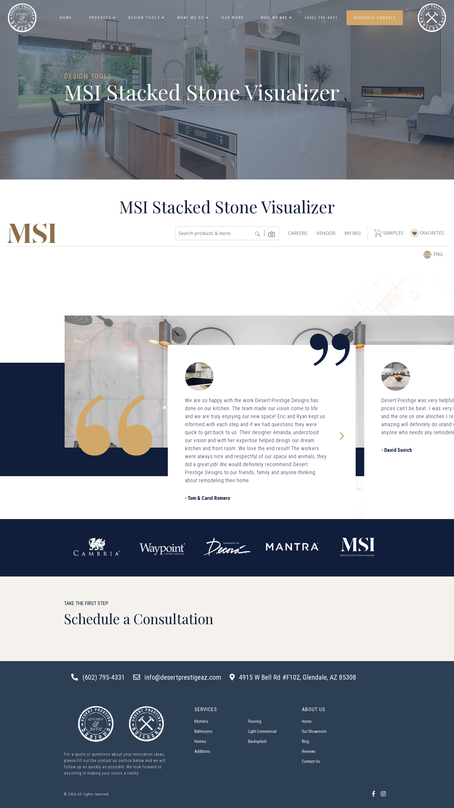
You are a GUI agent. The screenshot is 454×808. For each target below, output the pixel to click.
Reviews (309, 751)
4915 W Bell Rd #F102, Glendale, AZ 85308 (297, 677)
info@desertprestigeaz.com (182, 677)
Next (381, 548)
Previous (72, 548)
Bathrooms (203, 731)
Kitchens (201, 721)
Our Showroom (314, 731)
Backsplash (257, 741)
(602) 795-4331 (321, 18)
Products (101, 18)
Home (66, 18)
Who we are (275, 18)
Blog (305, 741)
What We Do (192, 18)
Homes (200, 741)
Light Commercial (262, 731)
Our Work (233, 18)
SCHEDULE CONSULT (374, 18)
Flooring (254, 721)
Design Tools (145, 18)
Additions (202, 751)
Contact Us (311, 761)
